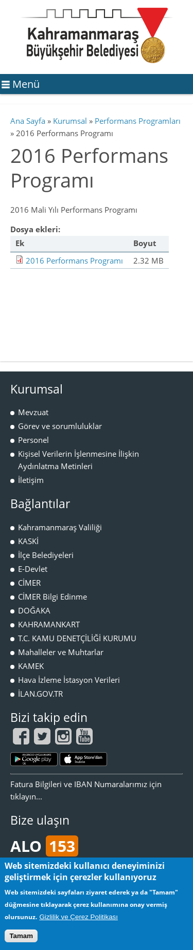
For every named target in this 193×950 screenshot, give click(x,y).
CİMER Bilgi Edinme (52, 596)
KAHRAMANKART (49, 624)
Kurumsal (70, 121)
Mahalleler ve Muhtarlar (60, 652)
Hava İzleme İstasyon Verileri (69, 680)
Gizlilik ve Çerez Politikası (78, 917)
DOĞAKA (34, 610)
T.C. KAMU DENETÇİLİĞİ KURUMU (77, 638)
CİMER (29, 583)
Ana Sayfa (27, 121)
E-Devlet (32, 569)
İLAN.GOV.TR (40, 693)
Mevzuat (33, 412)
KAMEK (31, 666)
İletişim (31, 480)
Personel (33, 440)
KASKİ (28, 541)
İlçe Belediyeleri (46, 555)
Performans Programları (138, 121)
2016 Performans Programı (74, 260)
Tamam (21, 936)
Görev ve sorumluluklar (60, 426)
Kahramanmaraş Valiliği (60, 527)
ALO (44, 846)
